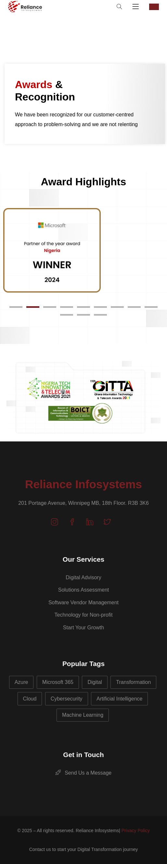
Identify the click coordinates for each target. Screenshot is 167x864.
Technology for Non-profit (84, 615)
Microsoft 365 (57, 682)
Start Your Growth (83, 627)
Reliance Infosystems (83, 484)
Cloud (30, 698)
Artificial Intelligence (119, 698)
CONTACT (154, 7)
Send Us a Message (84, 773)
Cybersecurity (67, 698)
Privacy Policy (136, 830)
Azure (21, 682)
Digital (94, 682)
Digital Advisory (83, 577)
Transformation (133, 682)
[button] (15, 307)
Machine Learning (82, 715)
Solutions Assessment (83, 590)
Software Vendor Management (83, 602)
